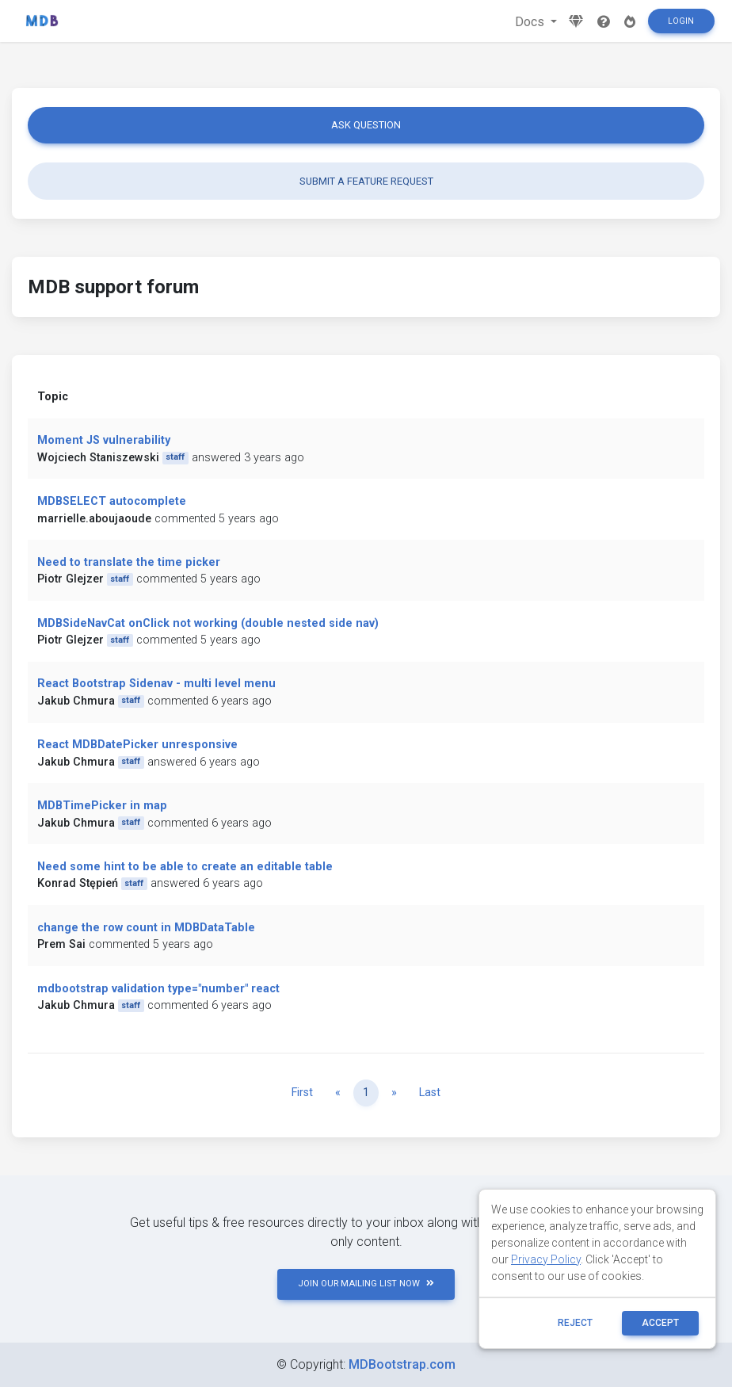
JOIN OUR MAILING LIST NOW (366, 1283)
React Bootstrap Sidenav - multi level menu (156, 683)
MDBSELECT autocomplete (111, 501)
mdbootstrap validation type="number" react (158, 988)
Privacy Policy (546, 1259)
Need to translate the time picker (128, 562)
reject (575, 1322)
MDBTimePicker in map (102, 805)
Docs (531, 21)
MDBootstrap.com (402, 1364)
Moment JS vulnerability (103, 440)
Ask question (366, 125)
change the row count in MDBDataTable (146, 927)
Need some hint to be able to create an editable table (185, 866)
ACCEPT (660, 1322)
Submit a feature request (366, 181)
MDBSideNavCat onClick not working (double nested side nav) (208, 623)
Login (681, 21)
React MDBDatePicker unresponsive (137, 744)
